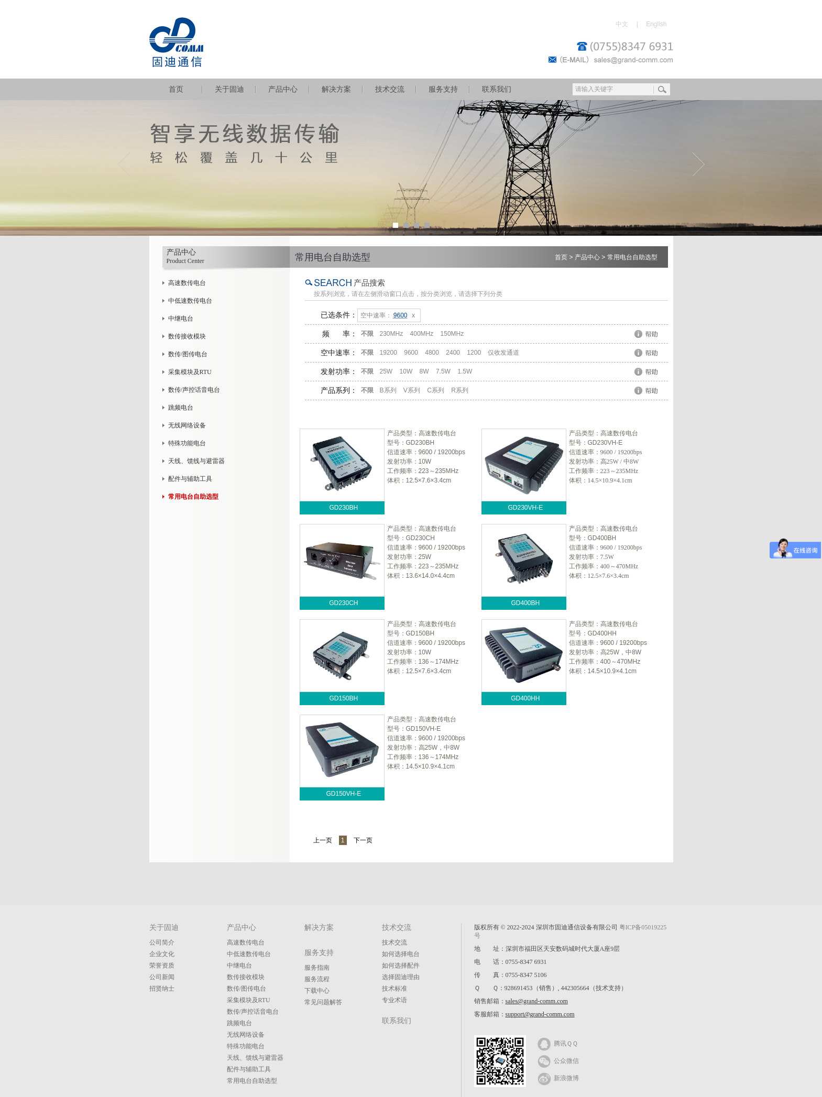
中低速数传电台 (190, 300)
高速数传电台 (187, 283)
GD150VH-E (343, 793)
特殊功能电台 (187, 443)
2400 (453, 352)
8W (424, 371)
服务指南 (317, 967)
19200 (388, 352)
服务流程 (317, 979)
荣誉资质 (161, 965)
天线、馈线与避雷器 (196, 461)
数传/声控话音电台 (194, 389)
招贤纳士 (161, 988)
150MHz (452, 333)
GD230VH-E (525, 507)
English (656, 24)
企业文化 (161, 954)
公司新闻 (161, 977)
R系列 (459, 390)
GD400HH (525, 698)
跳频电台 (180, 407)
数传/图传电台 (187, 354)
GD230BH (343, 507)
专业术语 (394, 1000)
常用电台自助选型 (632, 257)
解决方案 (336, 89)
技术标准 (394, 988)
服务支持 (443, 89)
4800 (432, 352)
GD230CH (343, 603)
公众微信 (558, 1060)
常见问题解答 (323, 1002)
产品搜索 (369, 283)
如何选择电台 (401, 954)
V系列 (411, 390)
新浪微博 (558, 1077)
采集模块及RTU (190, 372)
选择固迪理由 (401, 977)
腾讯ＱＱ (558, 1043)
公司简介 (161, 942)
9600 (411, 352)
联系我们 (496, 89)
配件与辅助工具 (190, 478)
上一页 (322, 840)
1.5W (464, 371)
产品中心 (283, 89)
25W (386, 371)
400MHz (422, 333)
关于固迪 (229, 89)
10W (406, 371)
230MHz (391, 333)
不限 (367, 333)
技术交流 (389, 89)
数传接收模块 (187, 336)
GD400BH (525, 603)
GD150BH (343, 698)
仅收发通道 (503, 352)
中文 (622, 24)
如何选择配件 (401, 965)
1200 (474, 352)
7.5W (443, 371)
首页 (176, 89)
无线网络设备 (187, 425)
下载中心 (317, 990)
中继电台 (180, 318)
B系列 (388, 390)
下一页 (363, 840)
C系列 (435, 390)
